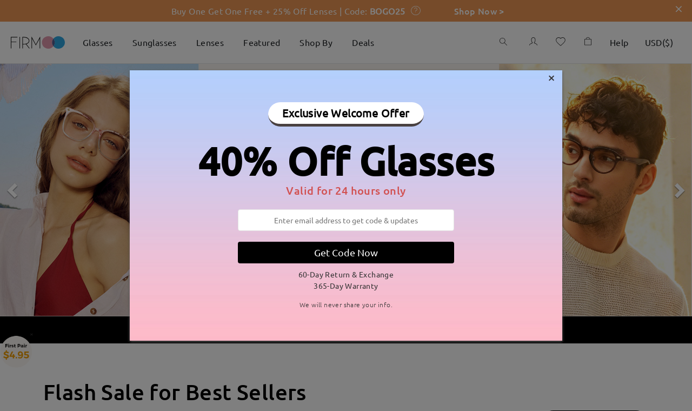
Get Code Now (346, 252)
